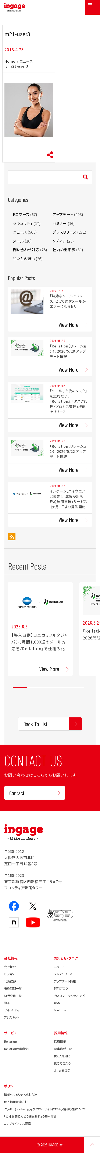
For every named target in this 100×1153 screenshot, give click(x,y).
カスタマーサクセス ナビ (69, 996)
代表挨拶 (10, 981)
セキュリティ (23, 223)
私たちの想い (24, 258)
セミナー (60, 223)
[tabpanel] (40, 629)
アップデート (63, 214)
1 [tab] (20, 687)
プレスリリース (64, 232)
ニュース (26, 61)
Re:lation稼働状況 (16, 1049)
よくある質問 (62, 1070)
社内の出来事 (64, 249)
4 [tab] (63, 687)
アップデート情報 (65, 981)
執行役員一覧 (13, 996)
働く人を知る (62, 1056)
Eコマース (21, 214)
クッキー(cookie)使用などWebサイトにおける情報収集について (45, 1109)
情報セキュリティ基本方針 (20, 1094)
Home (9, 61)
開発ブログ (61, 988)
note (57, 1003)
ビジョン (9, 974)
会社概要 (10, 967)
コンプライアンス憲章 (17, 1123)
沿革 (7, 1003)
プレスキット (11, 1017)
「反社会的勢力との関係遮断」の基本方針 (30, 1116)
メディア (59, 241)
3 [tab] (48, 687)
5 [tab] (77, 687)
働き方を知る (62, 1063)
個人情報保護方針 (16, 1102)
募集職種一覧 (63, 1049)
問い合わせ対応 (26, 249)
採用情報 (60, 1041)
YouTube (60, 1010)
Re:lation (10, 1041)
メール (18, 241)
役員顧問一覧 (13, 988)
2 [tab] (34, 687)
